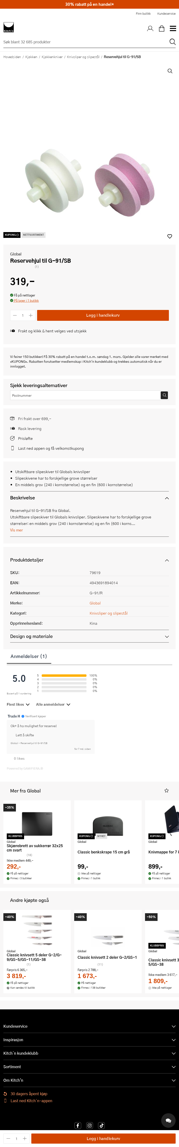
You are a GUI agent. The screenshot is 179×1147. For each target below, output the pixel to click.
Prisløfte (25, 438)
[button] (24, 301)
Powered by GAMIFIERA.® (25, 768)
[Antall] (23, 315)
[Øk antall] (31, 315)
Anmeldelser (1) (29, 656)
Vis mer (16, 530)
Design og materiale (31, 636)
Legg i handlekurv (103, 315)
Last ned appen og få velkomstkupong (51, 448)
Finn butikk (143, 13)
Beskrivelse (22, 497)
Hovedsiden (12, 56)
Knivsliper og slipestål (83, 56)
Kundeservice (166, 13)
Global (15, 254)
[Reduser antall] (14, 315)
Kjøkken (31, 56)
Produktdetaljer (26, 559)
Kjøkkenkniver (52, 56)
